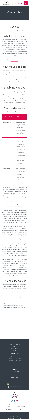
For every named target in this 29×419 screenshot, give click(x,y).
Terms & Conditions (14, 414)
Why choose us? (21, 406)
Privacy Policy (14, 416)
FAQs (21, 409)
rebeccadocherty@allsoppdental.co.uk (17, 303)
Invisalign (8, 404)
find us (7, 412)
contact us (19, 412)
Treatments (21, 404)
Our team (8, 409)
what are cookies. (14, 61)
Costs (8, 406)
